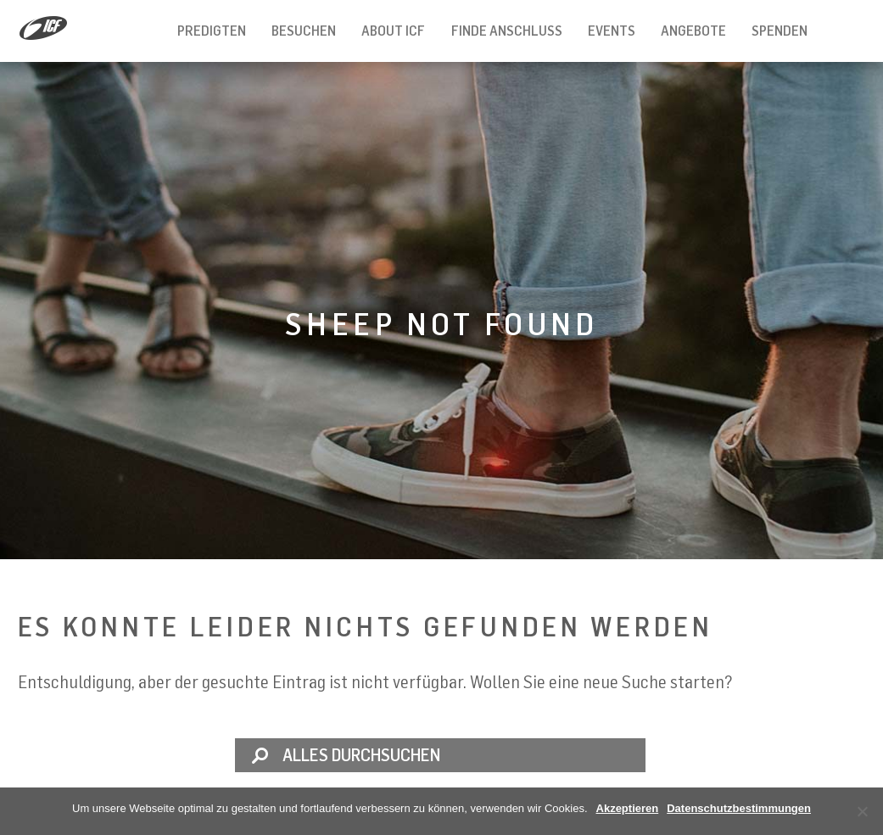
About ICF (393, 30)
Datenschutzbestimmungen (739, 808)
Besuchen (303, 30)
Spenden (780, 30)
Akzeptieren (627, 808)
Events (611, 30)
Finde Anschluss (506, 30)
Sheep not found (441, 323)
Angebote (693, 30)
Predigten (211, 30)
